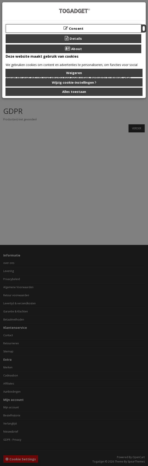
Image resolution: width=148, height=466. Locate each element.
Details (73, 38)
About (73, 48)
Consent (73, 28)
